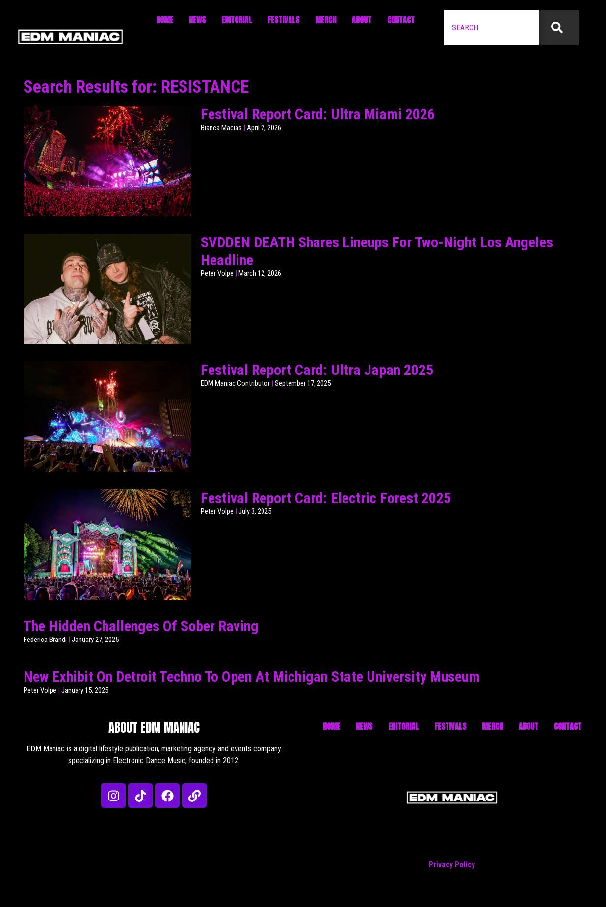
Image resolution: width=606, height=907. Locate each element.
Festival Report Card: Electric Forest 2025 (326, 498)
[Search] (559, 27)
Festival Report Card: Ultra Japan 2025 (317, 369)
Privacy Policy (452, 864)
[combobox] (491, 27)
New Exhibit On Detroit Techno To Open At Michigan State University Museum (252, 676)
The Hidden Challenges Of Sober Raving (141, 626)
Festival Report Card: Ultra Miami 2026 (318, 114)
